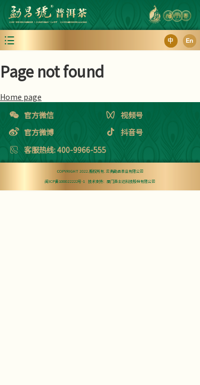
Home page (21, 96)
